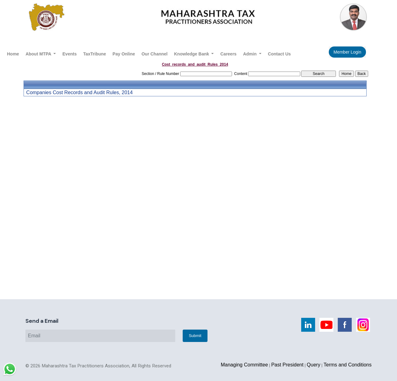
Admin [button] (250, 53)
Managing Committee (244, 364)
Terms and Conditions (347, 364)
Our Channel (154, 53)
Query (313, 364)
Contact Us (279, 53)
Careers (228, 53)
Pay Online (124, 53)
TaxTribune (94, 53)
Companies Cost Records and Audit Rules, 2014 (79, 92)
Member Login (347, 52)
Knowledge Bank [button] (192, 53)
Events (69, 53)
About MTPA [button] (38, 53)
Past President (287, 364)
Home (13, 53)
